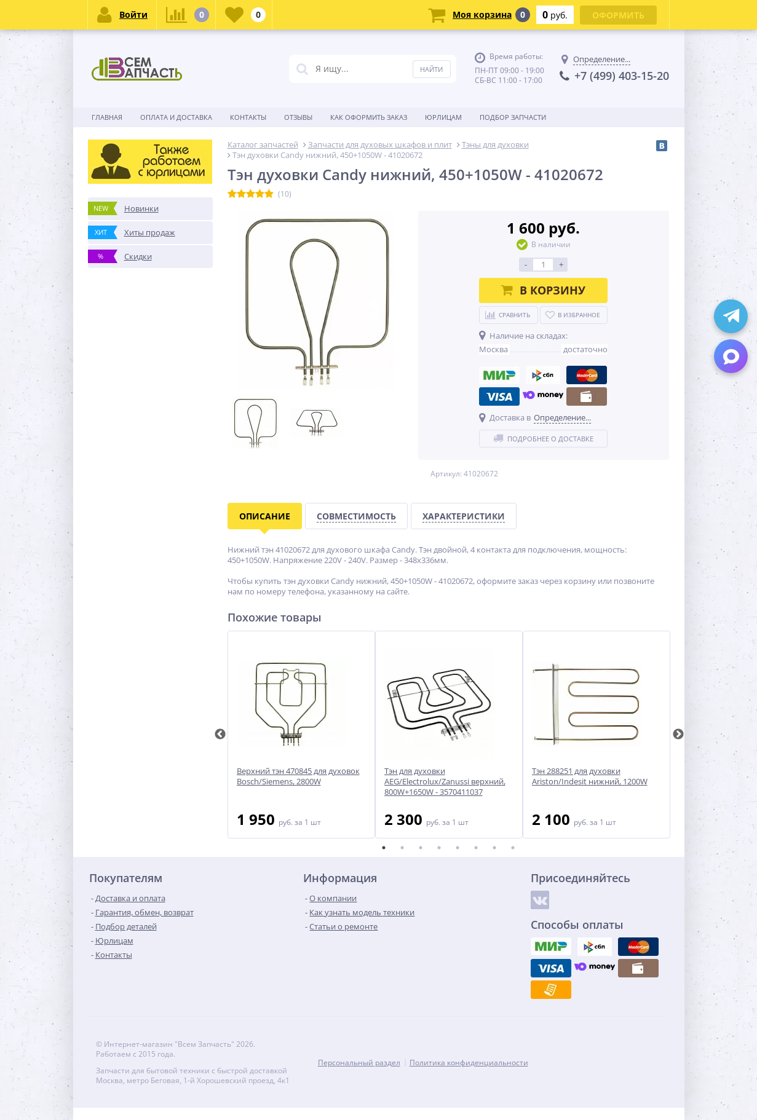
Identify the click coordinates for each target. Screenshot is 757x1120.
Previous (220, 734)
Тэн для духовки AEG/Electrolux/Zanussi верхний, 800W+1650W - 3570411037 (444, 781)
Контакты (248, 117)
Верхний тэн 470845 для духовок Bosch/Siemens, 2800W (298, 776)
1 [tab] (384, 848)
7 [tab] (494, 848)
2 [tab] (402, 848)
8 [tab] (513, 848)
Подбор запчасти (513, 117)
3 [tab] (420, 848)
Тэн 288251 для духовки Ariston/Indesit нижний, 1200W (590, 776)
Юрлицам (443, 117)
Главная (107, 117)
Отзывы (298, 117)
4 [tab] (439, 848)
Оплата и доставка (176, 117)
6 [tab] (476, 848)
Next (678, 734)
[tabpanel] (301, 734)
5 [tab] (457, 848)
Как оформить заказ (368, 117)
